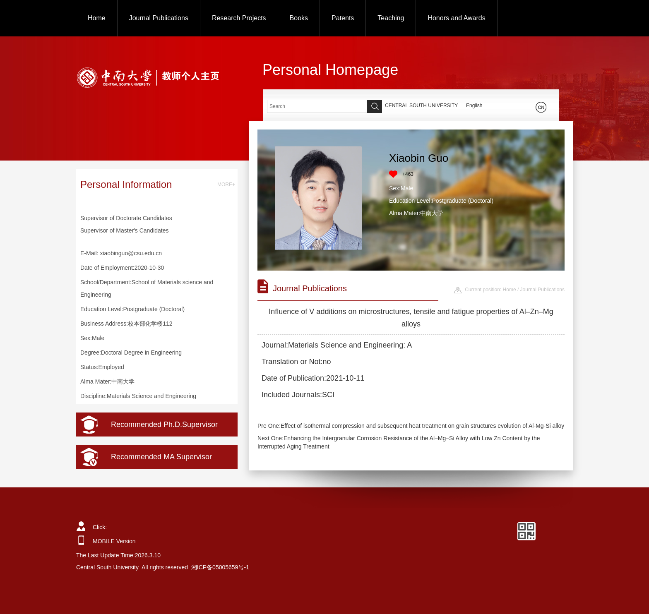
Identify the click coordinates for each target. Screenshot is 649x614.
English (474, 105)
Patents (343, 18)
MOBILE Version (114, 541)
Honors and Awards (456, 18)
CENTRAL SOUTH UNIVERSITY (421, 105)
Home (97, 18)
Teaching (390, 18)
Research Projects (239, 18)
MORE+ (226, 184)
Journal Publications (158, 18)
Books (299, 18)
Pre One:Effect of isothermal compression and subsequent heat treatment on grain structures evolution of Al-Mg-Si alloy (410, 425)
